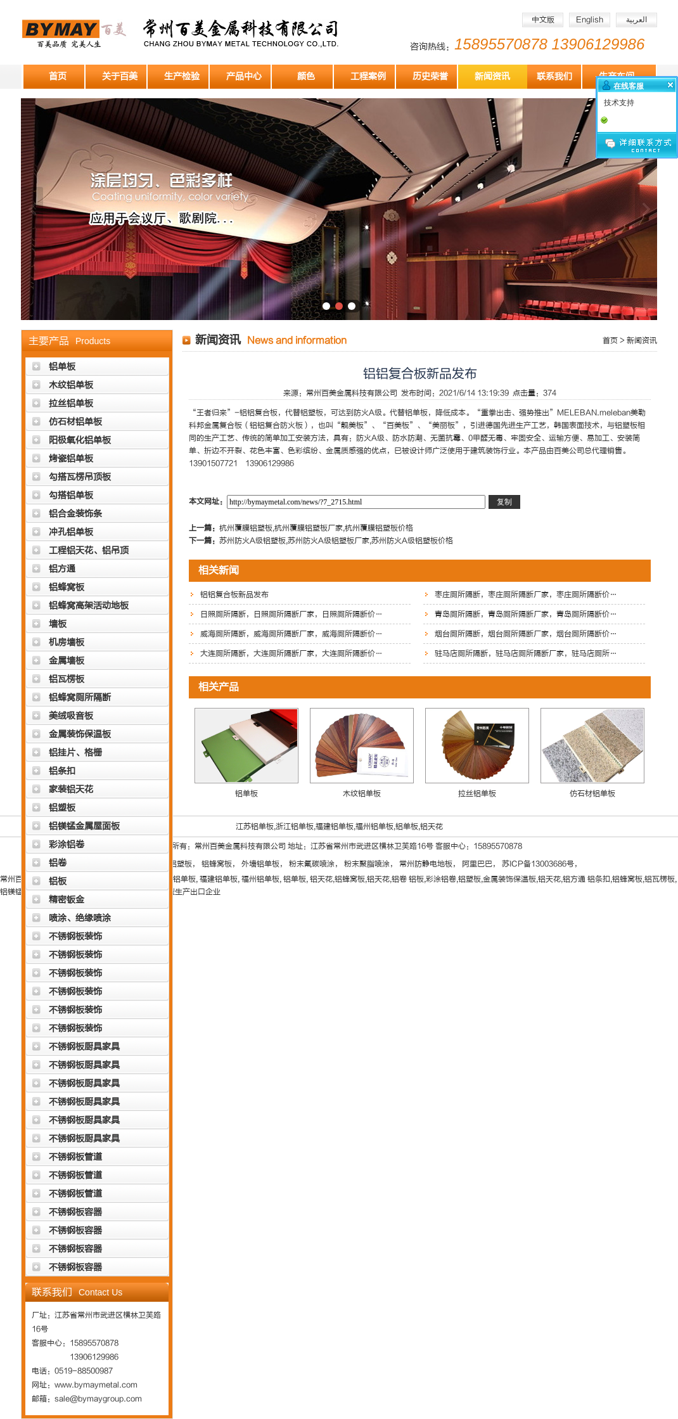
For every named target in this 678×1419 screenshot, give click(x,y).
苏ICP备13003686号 (538, 863)
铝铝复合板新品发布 (234, 594)
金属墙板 (66, 660)
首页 (58, 76)
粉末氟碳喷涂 (312, 863)
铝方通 (62, 568)
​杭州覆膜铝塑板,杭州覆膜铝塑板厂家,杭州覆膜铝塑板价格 (316, 527)
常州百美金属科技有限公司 (351, 392)
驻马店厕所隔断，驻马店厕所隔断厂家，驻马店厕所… (526, 653)
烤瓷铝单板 (71, 458)
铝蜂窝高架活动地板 (89, 605)
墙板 (58, 624)
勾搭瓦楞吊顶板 (80, 477)
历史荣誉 (430, 76)
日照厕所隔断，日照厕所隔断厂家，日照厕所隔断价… (291, 614)
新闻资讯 (492, 76)
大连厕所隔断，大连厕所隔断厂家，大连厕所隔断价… (291, 653)
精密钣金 (66, 899)
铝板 (58, 881)
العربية (636, 19)
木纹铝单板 (71, 385)
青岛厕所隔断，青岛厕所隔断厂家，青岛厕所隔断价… (526, 614)
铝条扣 (62, 771)
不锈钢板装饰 (75, 936)
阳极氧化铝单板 (80, 440)
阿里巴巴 (477, 863)
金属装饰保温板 (80, 734)
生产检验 (182, 76)
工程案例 (368, 76)
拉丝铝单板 (71, 403)
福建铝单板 (335, 826)
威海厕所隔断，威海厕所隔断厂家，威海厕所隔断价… (291, 633)
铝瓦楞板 (66, 679)
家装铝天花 (71, 789)
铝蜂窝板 (66, 587)
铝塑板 (62, 807)
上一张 (32, 209)
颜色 (306, 76)
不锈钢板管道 (75, 1157)
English (589, 19)
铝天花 (431, 826)
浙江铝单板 (295, 826)
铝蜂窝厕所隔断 (80, 697)
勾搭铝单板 (71, 495)
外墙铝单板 (260, 863)
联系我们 (554, 76)
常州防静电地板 (425, 863)
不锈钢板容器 (75, 1212)
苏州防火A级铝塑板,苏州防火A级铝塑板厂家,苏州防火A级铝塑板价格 (336, 540)
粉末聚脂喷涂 (367, 863)
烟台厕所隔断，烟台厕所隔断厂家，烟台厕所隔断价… (526, 633)
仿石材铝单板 (75, 421)
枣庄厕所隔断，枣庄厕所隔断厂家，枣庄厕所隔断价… (526, 594)
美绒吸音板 (71, 715)
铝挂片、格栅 (75, 752)
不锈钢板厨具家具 (84, 1046)
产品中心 (244, 76)
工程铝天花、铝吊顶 (89, 550)
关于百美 (120, 76)
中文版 (543, 19)
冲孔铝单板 (71, 532)
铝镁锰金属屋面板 (84, 826)
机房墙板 (66, 642)
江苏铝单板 (255, 826)
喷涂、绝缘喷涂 (80, 918)
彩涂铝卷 (66, 844)
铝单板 (62, 366)
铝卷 (58, 862)
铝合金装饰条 (75, 513)
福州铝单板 (374, 826)
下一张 (646, 209)
